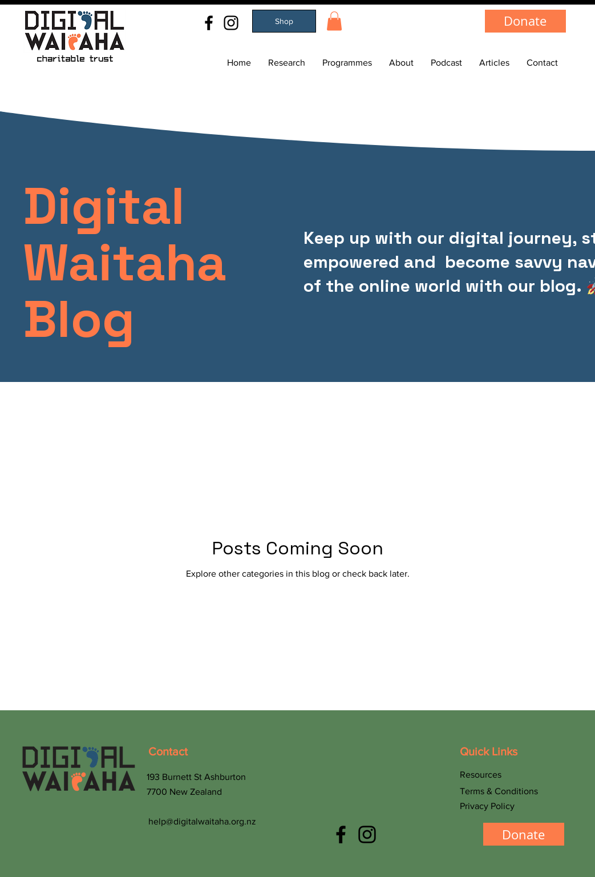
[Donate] (525, 21)
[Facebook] (208, 23)
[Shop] (284, 21)
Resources (480, 774)
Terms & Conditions (499, 791)
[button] (334, 20)
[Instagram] (231, 23)
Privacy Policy (487, 806)
